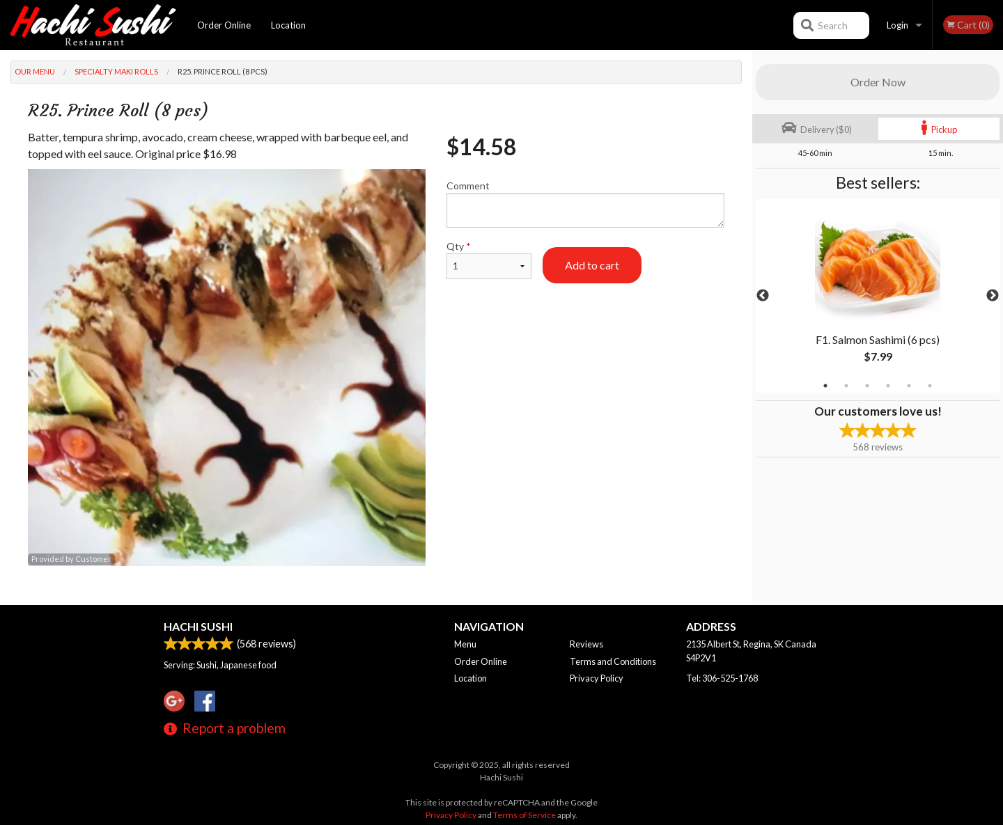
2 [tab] (846, 386)
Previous (763, 296)
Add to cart (592, 265)
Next (993, 296)
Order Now (877, 81)
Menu (465, 644)
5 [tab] (909, 386)
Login (897, 25)
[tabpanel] (877, 296)
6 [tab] (930, 386)
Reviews (586, 644)
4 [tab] (888, 386)
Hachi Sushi (198, 626)
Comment (585, 204)
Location (288, 25)
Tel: (722, 678)
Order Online (224, 25)
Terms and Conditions (613, 661)
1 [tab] (825, 386)
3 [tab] (867, 386)
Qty (488, 259)
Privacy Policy (596, 678)
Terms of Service (524, 815)
